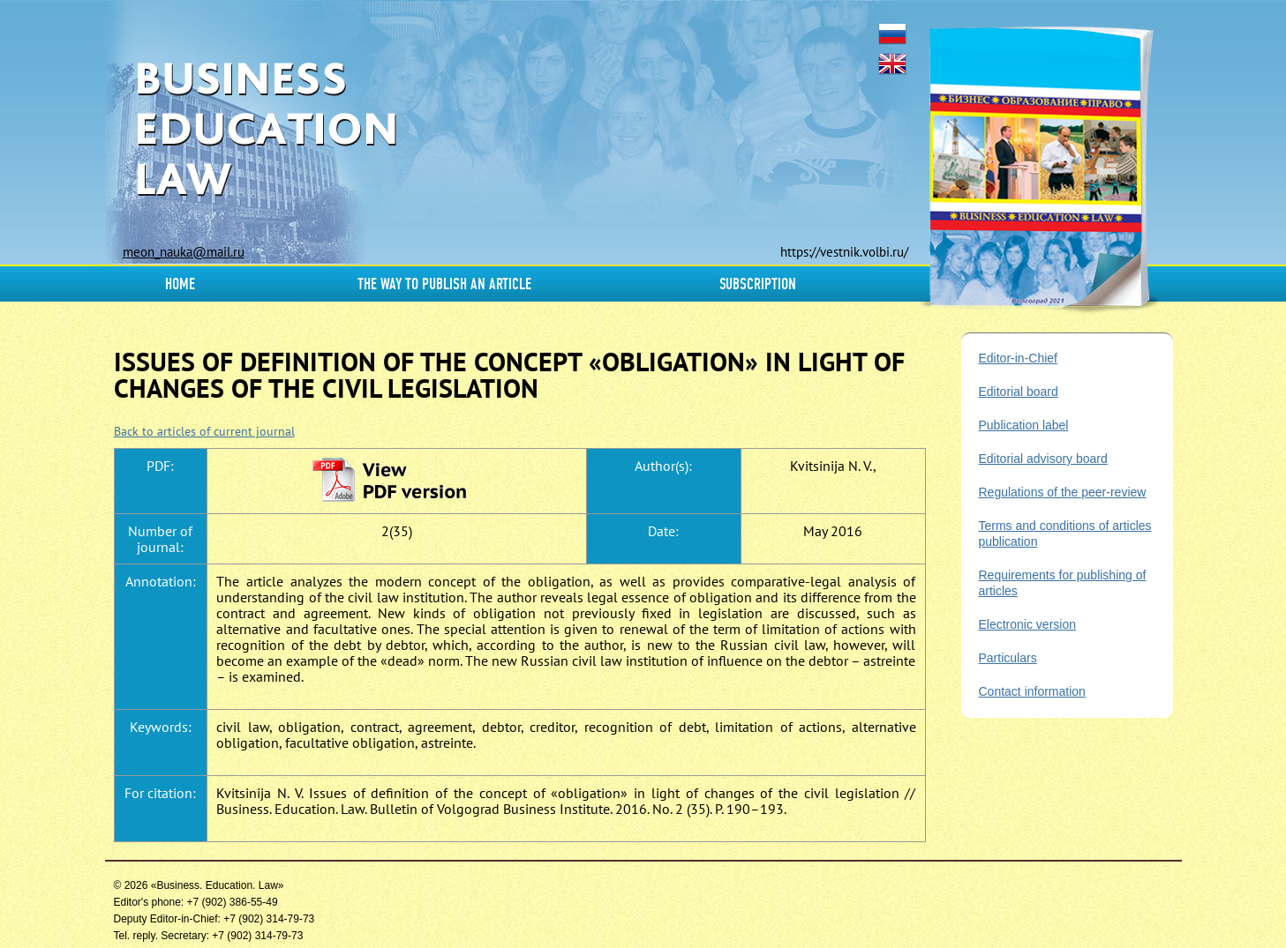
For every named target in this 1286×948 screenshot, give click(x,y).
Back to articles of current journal (204, 431)
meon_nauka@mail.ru (183, 251)
